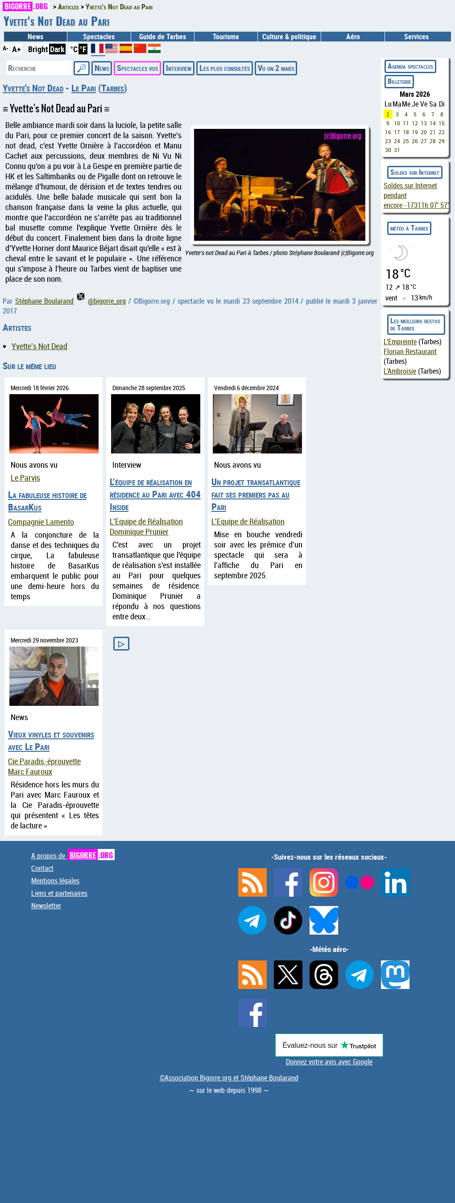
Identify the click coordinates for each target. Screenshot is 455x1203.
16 (388, 132)
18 (406, 132)
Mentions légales (55, 881)
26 (415, 141)
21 (433, 132)
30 (388, 150)
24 (397, 141)
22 (441, 132)
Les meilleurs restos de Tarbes (415, 324)
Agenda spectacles (410, 66)
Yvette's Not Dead (33, 88)
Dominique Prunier (139, 532)
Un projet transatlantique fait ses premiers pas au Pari (255, 494)
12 (415, 123)
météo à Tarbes (409, 228)
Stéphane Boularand (44, 301)
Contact (42, 868)
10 (397, 123)
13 (424, 123)
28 (433, 141)
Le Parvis (25, 478)
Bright (38, 49)
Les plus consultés (224, 67)
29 (441, 141)
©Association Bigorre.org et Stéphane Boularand (229, 1078)
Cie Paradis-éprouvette (44, 761)
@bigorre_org (101, 301)
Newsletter (46, 905)
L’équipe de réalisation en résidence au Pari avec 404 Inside (155, 494)
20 (424, 132)
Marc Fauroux (30, 771)
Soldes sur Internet (414, 172)
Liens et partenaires (59, 893)
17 (397, 132)
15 (441, 123)
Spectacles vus (137, 67)
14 (433, 123)
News (35, 36)
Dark (57, 49)
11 (406, 123)
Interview (178, 67)
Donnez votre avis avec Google (329, 1062)
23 (388, 141)
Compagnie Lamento (41, 522)
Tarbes (112, 88)
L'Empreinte (400, 341)
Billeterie (399, 81)
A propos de (73, 856)
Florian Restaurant (410, 351)
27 (424, 141)
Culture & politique (289, 36)
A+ (16, 49)
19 (415, 132)
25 (406, 141)
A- (5, 48)
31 (397, 150)
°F (83, 49)
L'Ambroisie (400, 371)
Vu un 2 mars (276, 67)
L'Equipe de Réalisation (146, 521)
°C (74, 49)
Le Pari (83, 88)
